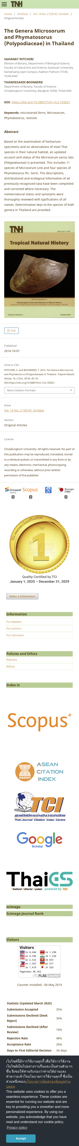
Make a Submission (22, 596)
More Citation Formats (21, 390)
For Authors (14, 628)
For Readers (14, 622)
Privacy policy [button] (17, 1127)
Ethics (11, 666)
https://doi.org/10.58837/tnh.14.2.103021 (41, 102)
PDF (13, 331)
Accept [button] (21, 1138)
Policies (12, 660)
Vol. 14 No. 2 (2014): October (51, 14)
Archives (22, 14)
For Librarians (15, 635)
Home (8, 14)
